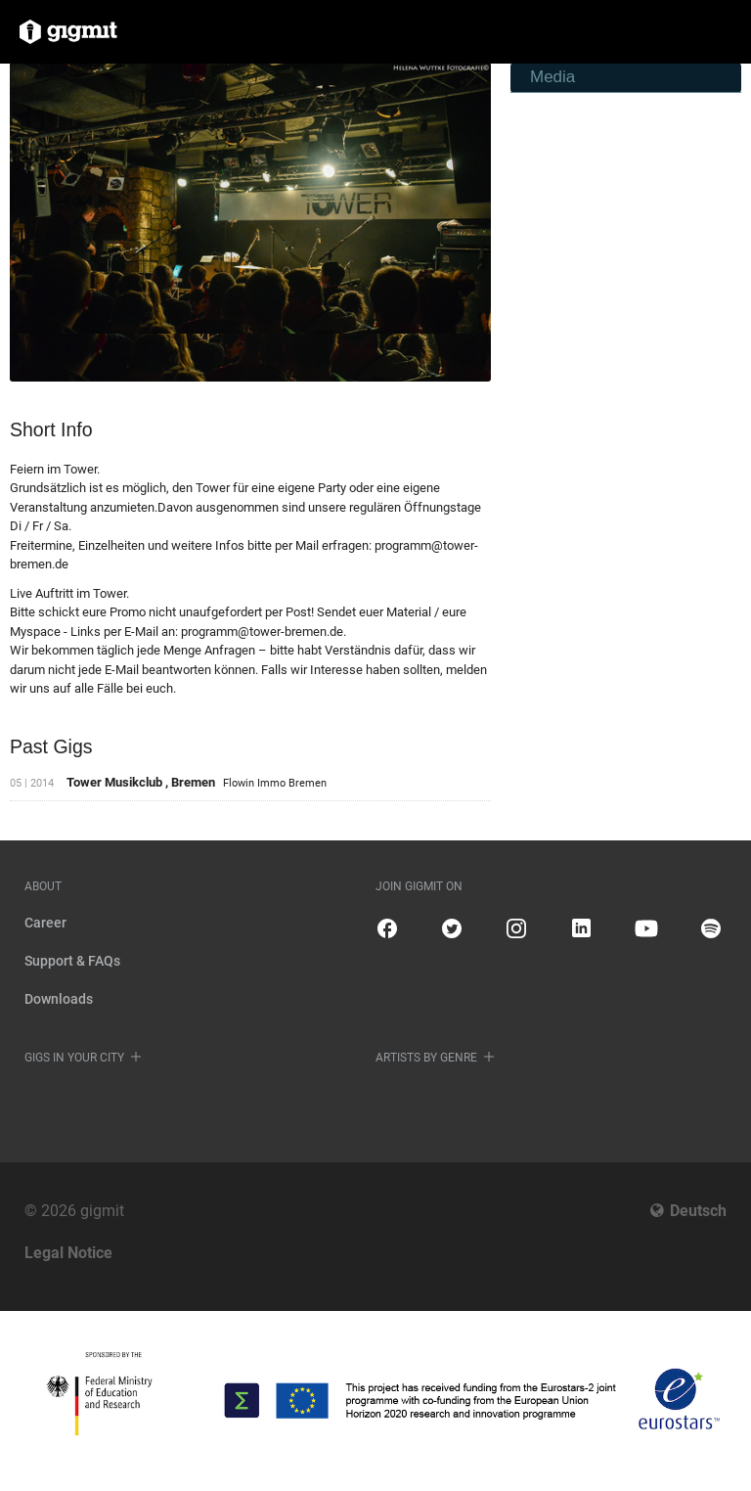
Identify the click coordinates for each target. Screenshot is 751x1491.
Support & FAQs (72, 961)
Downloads (58, 999)
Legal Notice (68, 1252)
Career (45, 922)
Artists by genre (426, 1057)
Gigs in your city (74, 1057)
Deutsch (698, 1210)
